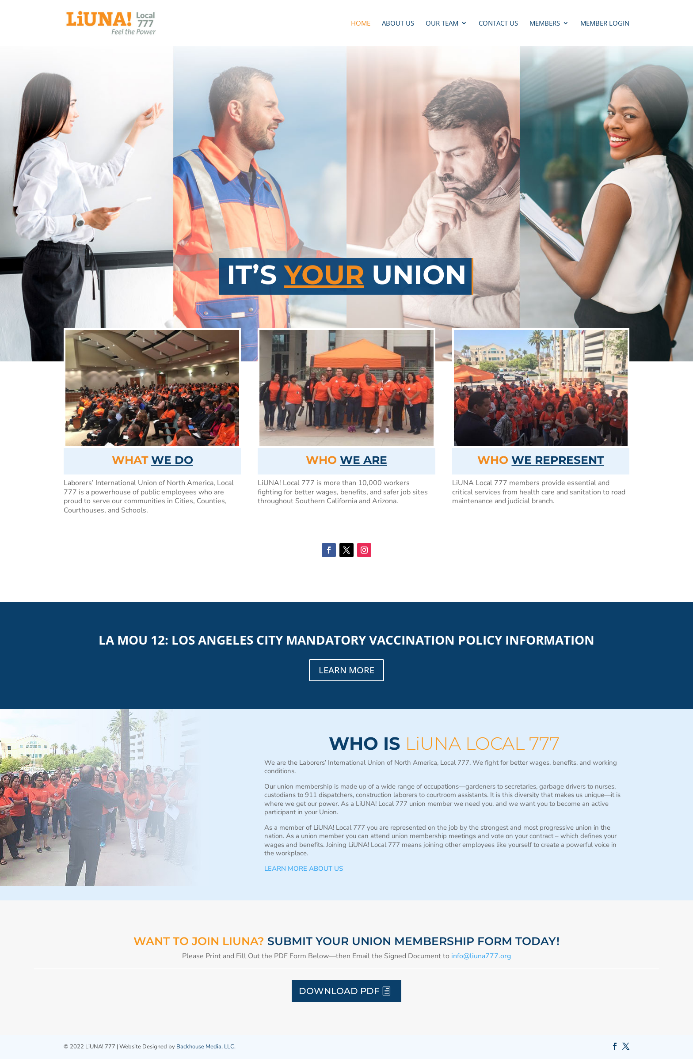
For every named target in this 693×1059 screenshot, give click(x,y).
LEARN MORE (346, 670)
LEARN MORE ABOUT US (303, 868)
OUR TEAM (442, 23)
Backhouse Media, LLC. (206, 1047)
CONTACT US (498, 23)
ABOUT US (398, 23)
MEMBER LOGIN (604, 23)
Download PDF (339, 991)
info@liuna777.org (481, 956)
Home (360, 23)
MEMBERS (544, 23)
